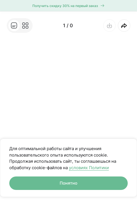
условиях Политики (89, 167)
